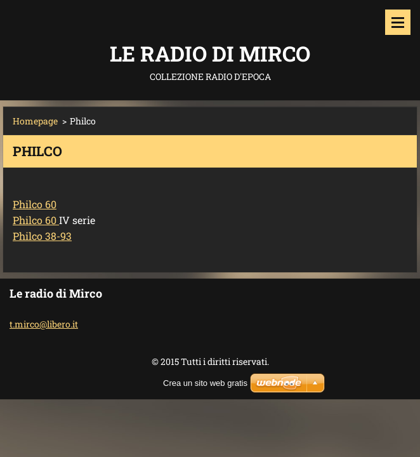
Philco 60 (34, 204)
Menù (397, 22)
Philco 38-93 (42, 235)
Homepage (35, 121)
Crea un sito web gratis (205, 383)
